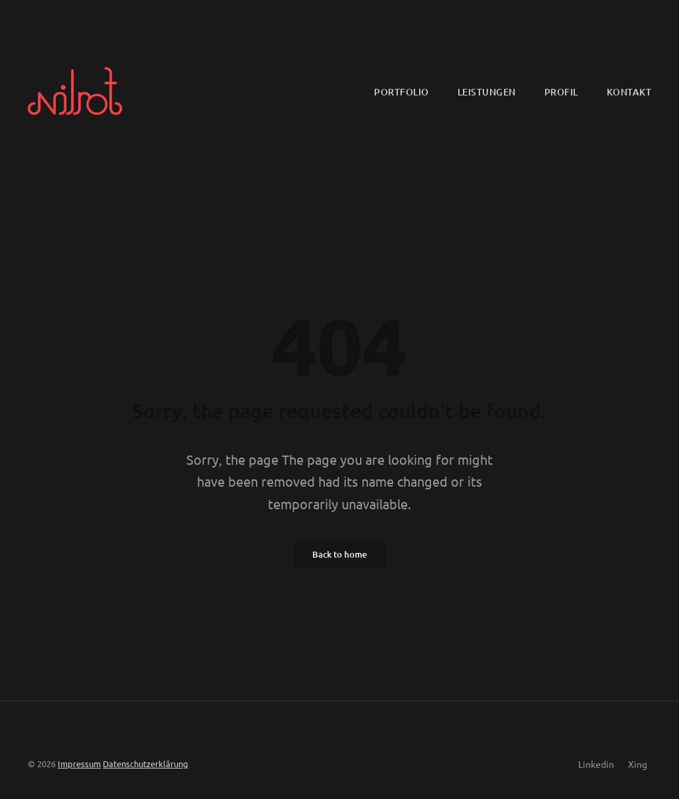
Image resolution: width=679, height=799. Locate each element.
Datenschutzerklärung (145, 763)
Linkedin (596, 764)
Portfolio (401, 92)
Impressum (79, 763)
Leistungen (487, 92)
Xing (637, 764)
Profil (561, 92)
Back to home (339, 554)
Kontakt (629, 92)
